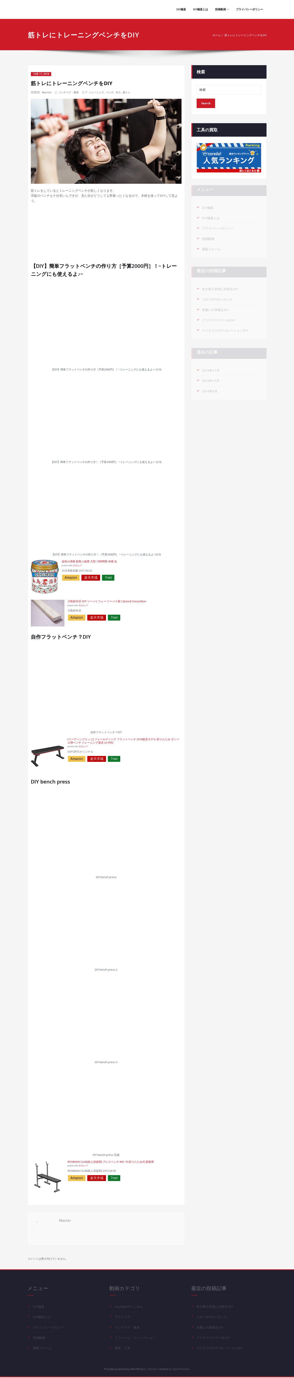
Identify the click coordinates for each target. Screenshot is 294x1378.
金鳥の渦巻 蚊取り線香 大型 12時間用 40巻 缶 (89, 561)
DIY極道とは (196, 9)
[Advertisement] (106, 232)
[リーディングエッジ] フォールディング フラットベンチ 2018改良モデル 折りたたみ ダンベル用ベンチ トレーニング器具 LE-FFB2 (123, 740)
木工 (126, 92)
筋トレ (136, 92)
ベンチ (117, 92)
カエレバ (77, 565)
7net (108, 577)
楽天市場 (91, 577)
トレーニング (102, 92)
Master (47, 92)
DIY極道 (176, 9)
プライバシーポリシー (248, 9)
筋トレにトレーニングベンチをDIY (242, 35)
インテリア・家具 (71, 92)
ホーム (208, 35)
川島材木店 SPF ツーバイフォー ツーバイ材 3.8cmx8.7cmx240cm (107, 601)
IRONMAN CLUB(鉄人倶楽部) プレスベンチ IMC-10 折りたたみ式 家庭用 (111, 1161)
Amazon (71, 577)
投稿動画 (219, 9)
